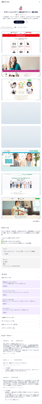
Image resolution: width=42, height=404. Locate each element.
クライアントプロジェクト (7, 27)
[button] (21, 42)
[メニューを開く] (39, 2)
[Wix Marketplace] (6, 2)
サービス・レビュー (22, 27)
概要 (15, 27)
